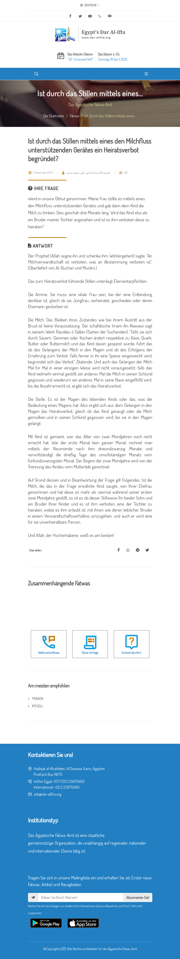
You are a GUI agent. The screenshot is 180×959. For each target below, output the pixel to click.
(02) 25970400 (73, 781)
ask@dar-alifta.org (47, 794)
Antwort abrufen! (131, 652)
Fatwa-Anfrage (90, 652)
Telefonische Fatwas (48, 652)
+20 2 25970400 (67, 787)
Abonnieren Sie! (137, 897)
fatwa (74, 115)
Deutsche (90, 5)
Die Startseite (53, 115)
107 (56, 781)
